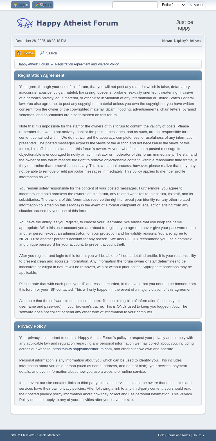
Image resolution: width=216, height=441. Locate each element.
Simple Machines (48, 435)
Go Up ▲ (199, 435)
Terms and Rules (178, 435)
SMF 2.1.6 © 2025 (23, 435)
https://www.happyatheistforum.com (82, 349)
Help (161, 435)
